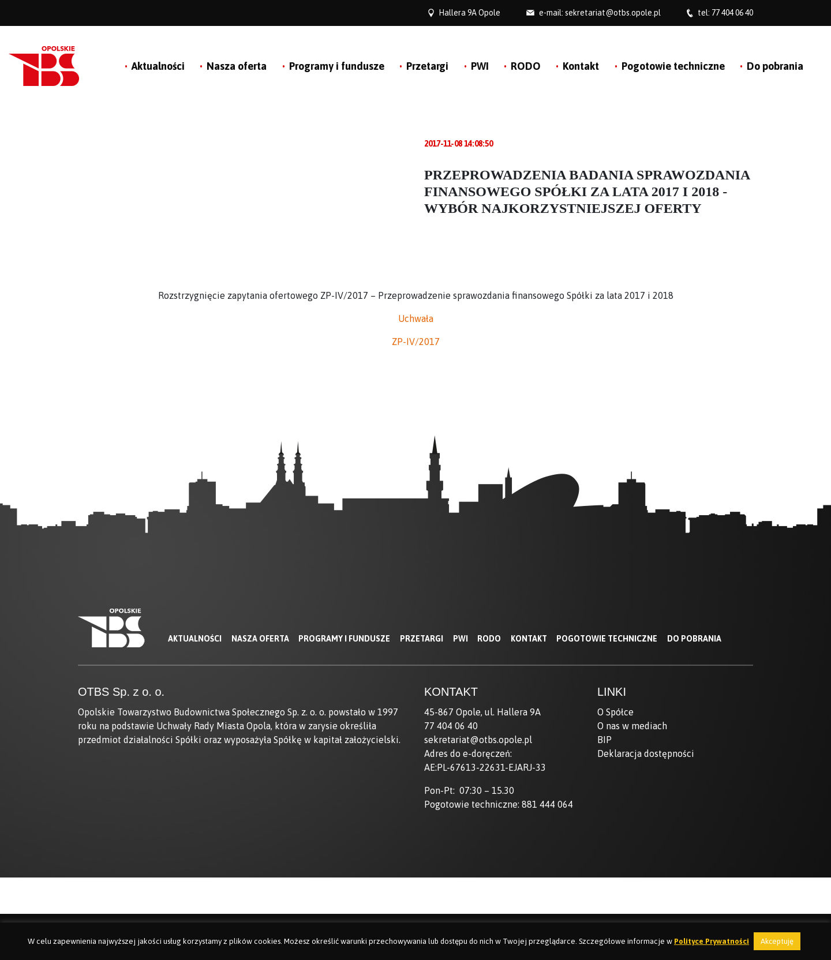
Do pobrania (775, 66)
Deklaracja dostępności (645, 753)
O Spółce (615, 712)
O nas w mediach (632, 726)
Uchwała (415, 318)
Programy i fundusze (336, 66)
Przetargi (427, 66)
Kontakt (581, 66)
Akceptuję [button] (777, 941)
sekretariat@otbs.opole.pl (613, 12)
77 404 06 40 (732, 12)
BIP (604, 739)
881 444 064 (547, 804)
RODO (526, 66)
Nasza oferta (237, 66)
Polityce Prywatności (711, 941)
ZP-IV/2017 (416, 341)
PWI (480, 66)
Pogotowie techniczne (673, 66)
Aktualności (158, 66)
